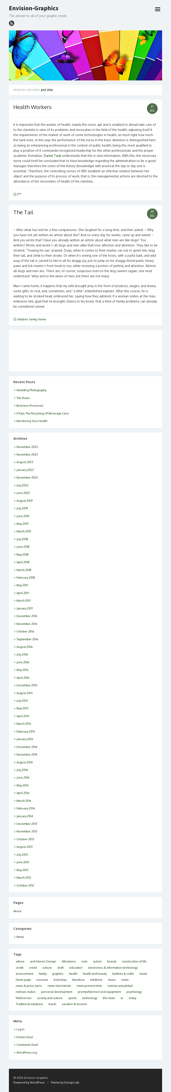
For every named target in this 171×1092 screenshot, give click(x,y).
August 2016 (24, 647)
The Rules (23, 398)
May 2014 (22, 785)
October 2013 (25, 839)
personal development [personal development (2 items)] (56, 991)
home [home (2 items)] (143, 973)
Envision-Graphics (33, 8)
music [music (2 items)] (112, 979)
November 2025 (27, 447)
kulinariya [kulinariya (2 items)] (60, 979)
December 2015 (26, 685)
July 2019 (22, 508)
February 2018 (25, 577)
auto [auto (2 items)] (84, 961)
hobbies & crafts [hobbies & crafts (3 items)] (123, 973)
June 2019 (22, 516)
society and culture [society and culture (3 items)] (50, 998)
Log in (20, 1029)
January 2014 (24, 816)
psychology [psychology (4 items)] (134, 991)
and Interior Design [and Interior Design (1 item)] (43, 961)
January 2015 (24, 739)
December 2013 (26, 823)
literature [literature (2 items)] (78, 979)
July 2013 (22, 854)
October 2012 (25, 885)
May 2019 (22, 523)
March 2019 (23, 531)
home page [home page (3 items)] (23, 979)
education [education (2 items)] (76, 967)
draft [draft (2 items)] (60, 967)
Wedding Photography (31, 390)
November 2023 (27, 454)
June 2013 (22, 862)
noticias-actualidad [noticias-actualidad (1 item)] (120, 985)
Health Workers (32, 106)
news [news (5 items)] (125, 979)
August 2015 (24, 693)
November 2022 (27, 477)
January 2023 (25, 470)
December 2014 (26, 747)
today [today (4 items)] (132, 998)
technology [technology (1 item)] (89, 998)
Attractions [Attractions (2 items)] (69, 961)
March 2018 (23, 570)
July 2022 (22, 485)
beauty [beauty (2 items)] (111, 961)
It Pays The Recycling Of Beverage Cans (42, 413)
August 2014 (24, 762)
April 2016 (22, 677)
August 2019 (24, 500)
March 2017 (23, 600)
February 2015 (25, 731)
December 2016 (26, 616)
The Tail (23, 212)
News (20, 937)
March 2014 (23, 800)
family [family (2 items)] (43, 973)
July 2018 (22, 539)
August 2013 (24, 846)
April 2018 (22, 562)
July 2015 (22, 700)
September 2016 (27, 639)
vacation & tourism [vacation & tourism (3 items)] (74, 1004)
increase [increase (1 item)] (42, 979)
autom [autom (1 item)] (97, 961)
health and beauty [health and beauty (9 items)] (95, 973)
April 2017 (22, 593)
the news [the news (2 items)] (109, 998)
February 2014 (25, 808)
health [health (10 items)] (73, 973)
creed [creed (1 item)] (33, 967)
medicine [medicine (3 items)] (96, 979)
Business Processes (29, 405)
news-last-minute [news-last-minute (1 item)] (59, 985)
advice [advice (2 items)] (20, 961)
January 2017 (24, 608)
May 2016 (22, 670)
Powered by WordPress (29, 1082)
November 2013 (26, 831)
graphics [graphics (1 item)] (57, 973)
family (33, 319)
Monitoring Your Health (31, 421)
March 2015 (23, 723)
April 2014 (22, 793)
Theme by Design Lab (65, 1082)
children (22, 319)
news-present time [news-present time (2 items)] (89, 985)
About (17, 911)
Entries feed (24, 1037)
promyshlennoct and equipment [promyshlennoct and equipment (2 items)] (99, 991)
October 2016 (25, 631)
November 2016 (26, 624)
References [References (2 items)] (24, 998)
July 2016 (22, 654)
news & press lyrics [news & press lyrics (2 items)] (29, 985)
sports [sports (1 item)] (72, 998)
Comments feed (27, 1044)
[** (19, 194)
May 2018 (22, 554)
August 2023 (24, 462)
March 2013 (23, 877)
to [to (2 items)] (122, 998)
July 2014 (22, 770)
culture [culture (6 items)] (47, 967)
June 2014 (22, 777)
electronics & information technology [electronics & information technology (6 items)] (113, 967)
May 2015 (22, 708)
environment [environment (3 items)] (24, 973)
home (42, 319)
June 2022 (23, 493)
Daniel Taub (52, 156)
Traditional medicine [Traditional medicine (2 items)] (29, 1004)
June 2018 (22, 546)
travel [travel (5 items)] (52, 1004)
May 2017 (22, 585)
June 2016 (22, 662)
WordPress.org (26, 1052)
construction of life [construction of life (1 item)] (134, 961)
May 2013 (22, 870)
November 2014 (26, 754)
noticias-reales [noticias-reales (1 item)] (26, 991)
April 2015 (22, 716)
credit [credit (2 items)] (19, 967)
